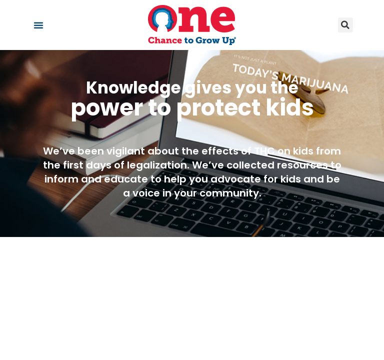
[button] (38, 25)
